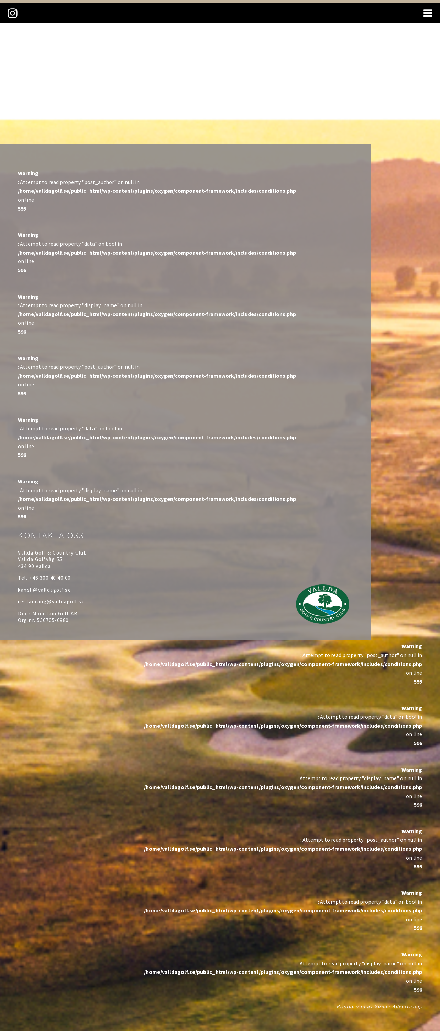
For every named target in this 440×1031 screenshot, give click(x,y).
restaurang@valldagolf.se (51, 601)
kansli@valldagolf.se (44, 590)
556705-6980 (53, 620)
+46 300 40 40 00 (50, 577)
